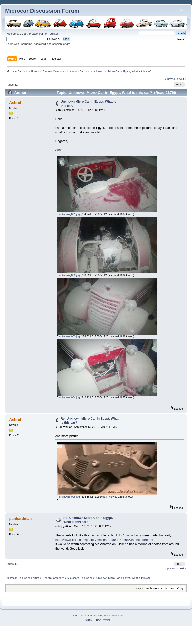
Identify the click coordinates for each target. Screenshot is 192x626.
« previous (171, 78)
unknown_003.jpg (68, 336)
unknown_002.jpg (68, 275)
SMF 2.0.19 (79, 615)
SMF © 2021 (95, 615)
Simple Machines (113, 615)
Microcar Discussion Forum (42, 11)
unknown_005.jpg (68, 496)
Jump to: (139, 588)
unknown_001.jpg (68, 214)
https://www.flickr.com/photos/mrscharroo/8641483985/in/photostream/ (104, 540)
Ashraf (15, 102)
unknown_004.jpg (68, 397)
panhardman (20, 518)
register (53, 33)
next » (182, 78)
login (41, 33)
